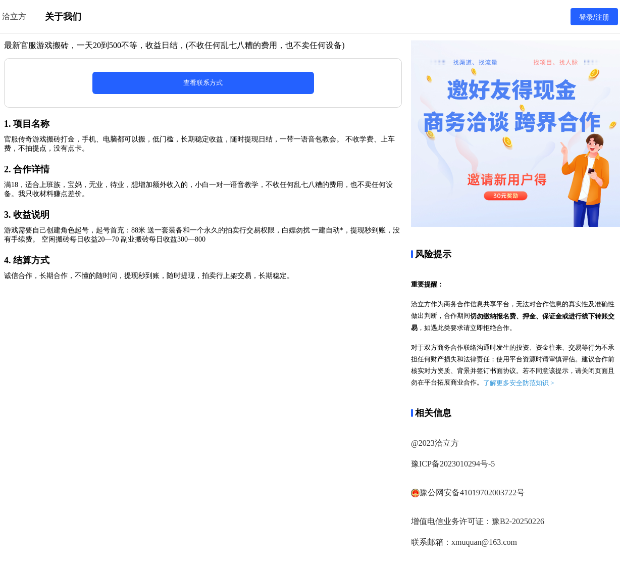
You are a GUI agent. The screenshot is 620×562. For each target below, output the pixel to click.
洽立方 (14, 16)
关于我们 (63, 17)
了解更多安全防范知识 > (518, 383)
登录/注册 (594, 17)
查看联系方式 (203, 82)
